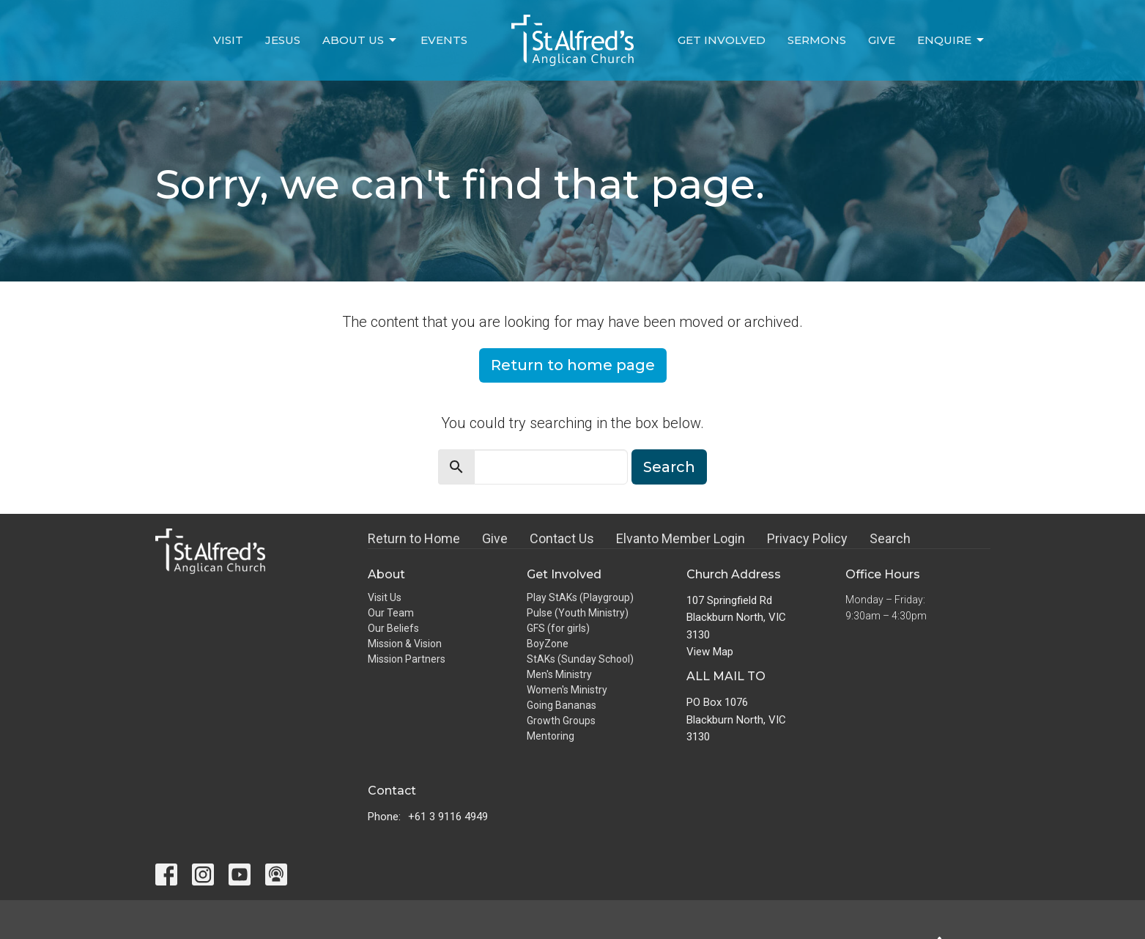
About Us (360, 40)
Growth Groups (561, 720)
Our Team (391, 613)
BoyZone (547, 643)
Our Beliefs (393, 628)
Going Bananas (561, 705)
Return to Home (414, 538)
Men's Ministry (559, 674)
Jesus (282, 40)
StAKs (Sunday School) (580, 659)
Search (669, 467)
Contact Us (562, 538)
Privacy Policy (807, 538)
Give (881, 40)
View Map (709, 651)
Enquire (951, 40)
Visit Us (384, 597)
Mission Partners (406, 659)
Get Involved (722, 40)
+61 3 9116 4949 (448, 816)
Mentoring (550, 736)
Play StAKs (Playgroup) (580, 597)
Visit (228, 40)
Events (443, 40)
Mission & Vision (405, 643)
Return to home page (573, 365)
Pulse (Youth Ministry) (578, 613)
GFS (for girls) (558, 628)
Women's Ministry (567, 690)
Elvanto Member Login (680, 538)
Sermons (817, 40)
